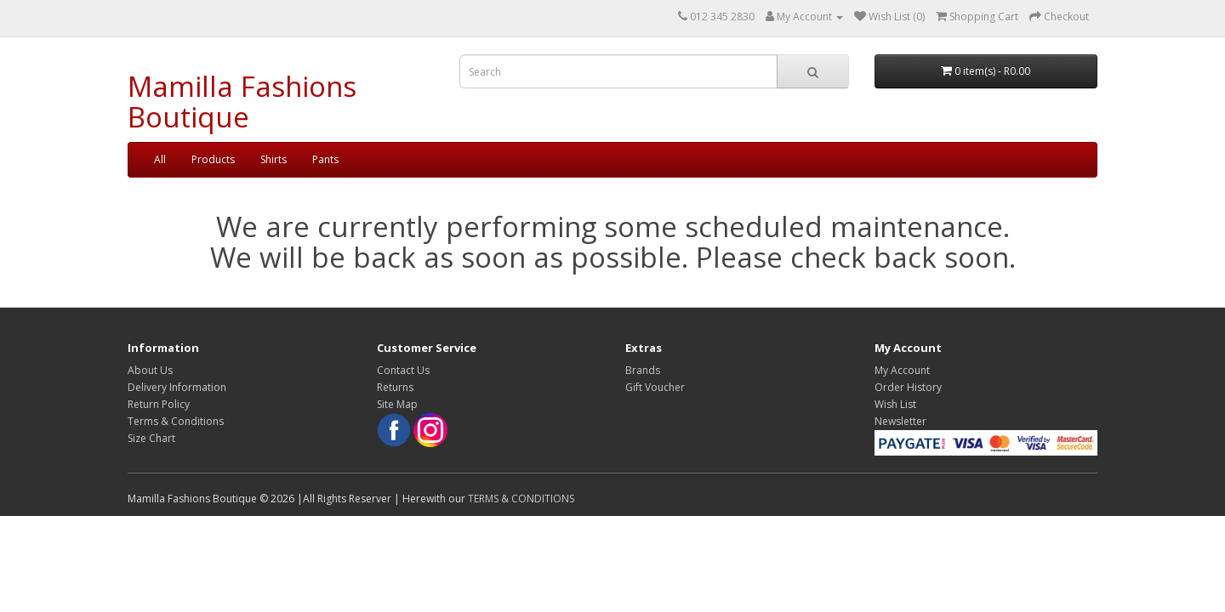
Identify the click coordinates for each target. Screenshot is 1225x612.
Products (213, 159)
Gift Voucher (655, 387)
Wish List (895, 404)
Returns (395, 387)
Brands (642, 370)
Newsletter (900, 421)
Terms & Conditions (176, 421)
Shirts (273, 159)
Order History (908, 387)
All (160, 159)
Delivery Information (177, 387)
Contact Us (403, 370)
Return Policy (159, 404)
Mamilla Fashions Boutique (242, 101)
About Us (150, 370)
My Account (902, 370)
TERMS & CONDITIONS (521, 498)
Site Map (397, 404)
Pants (325, 159)
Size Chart (151, 438)
